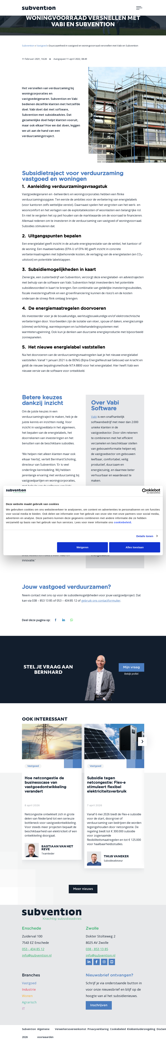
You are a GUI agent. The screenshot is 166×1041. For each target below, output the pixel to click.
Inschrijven (98, 1005)
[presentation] (142, 741)
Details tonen (144, 535)
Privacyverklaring (98, 1029)
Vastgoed (29, 983)
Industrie (29, 989)
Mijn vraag (131, 667)
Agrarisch (29, 1002)
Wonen (27, 996)
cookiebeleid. (123, 522)
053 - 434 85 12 (33, 949)
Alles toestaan (135, 547)
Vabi (94, 417)
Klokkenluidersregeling (141, 1029)
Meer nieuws (83, 889)
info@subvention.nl (37, 955)
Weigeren (82, 547)
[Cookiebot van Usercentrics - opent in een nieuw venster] (144, 491)
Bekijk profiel (131, 673)
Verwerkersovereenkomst (70, 1029)
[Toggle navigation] (139, 7)
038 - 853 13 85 (97, 949)
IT (23, 1008)
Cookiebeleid (118, 1029)
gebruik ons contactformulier (100, 601)
